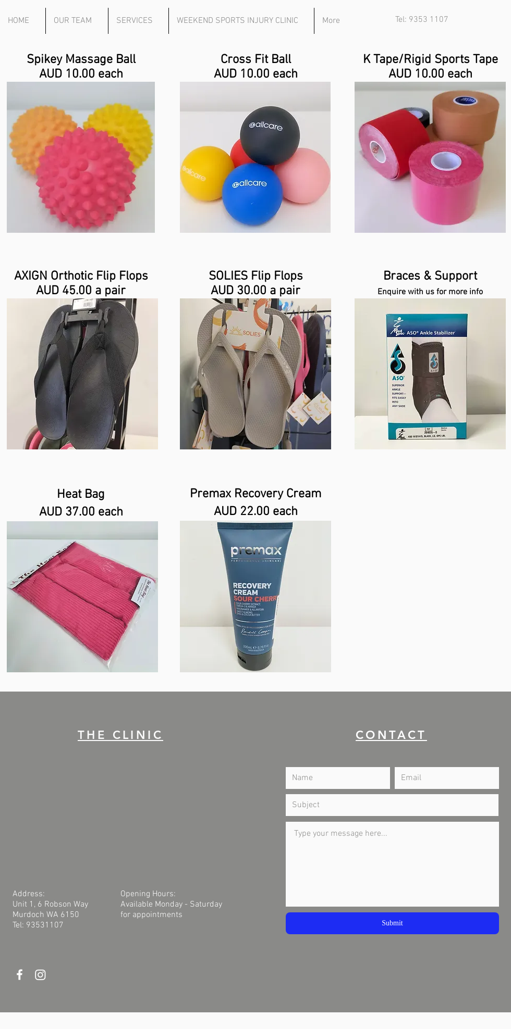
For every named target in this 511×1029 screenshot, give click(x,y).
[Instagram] (40, 975)
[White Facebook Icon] (20, 975)
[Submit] (392, 923)
